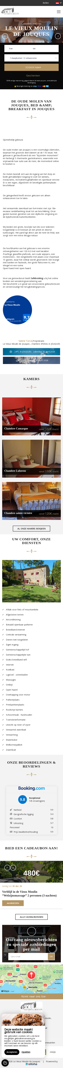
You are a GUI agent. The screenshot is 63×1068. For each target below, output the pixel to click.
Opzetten (26, 1052)
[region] (23, 1036)
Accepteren (12, 1052)
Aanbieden (13, 903)
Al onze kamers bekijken (31, 528)
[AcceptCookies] (5, 1063)
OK (51, 956)
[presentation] (7, 868)
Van (11, 48)
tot (34, 48)
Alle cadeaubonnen (31, 917)
